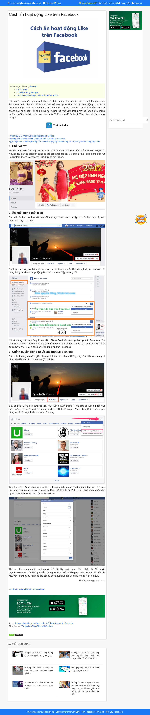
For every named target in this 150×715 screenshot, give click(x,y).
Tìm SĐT (100, 712)
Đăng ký (137, 3)
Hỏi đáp (49, 3)
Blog (34, 626)
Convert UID (61, 712)
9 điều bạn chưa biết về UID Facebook (27, 589)
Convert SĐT (74, 712)
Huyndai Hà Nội (45, 629)
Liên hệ (50, 712)
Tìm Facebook (88, 712)
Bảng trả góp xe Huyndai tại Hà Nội (88, 629)
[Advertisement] (125, 73)
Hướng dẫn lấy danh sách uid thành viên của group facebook (37, 139)
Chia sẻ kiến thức (45, 626)
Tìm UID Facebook (114, 712)
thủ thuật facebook (54, 623)
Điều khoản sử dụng (36, 712)
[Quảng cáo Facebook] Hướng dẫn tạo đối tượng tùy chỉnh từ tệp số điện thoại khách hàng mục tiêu (55, 141)
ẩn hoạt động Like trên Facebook (29, 623)
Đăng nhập (125, 3)
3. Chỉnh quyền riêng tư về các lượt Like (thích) (37, 95)
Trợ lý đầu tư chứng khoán (21, 632)
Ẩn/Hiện (33, 86)
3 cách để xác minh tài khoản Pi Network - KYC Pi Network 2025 (39, 686)
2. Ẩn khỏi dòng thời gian (27, 92)
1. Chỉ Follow (22, 89)
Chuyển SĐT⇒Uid (109, 3)
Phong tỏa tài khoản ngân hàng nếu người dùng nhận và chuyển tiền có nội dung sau (85, 655)
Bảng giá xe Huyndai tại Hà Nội (23, 629)
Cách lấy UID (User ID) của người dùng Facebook (32, 136)
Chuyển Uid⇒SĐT (89, 3)
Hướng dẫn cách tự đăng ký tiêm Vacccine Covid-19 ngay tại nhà (39, 670)
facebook (69, 623)
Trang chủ (26, 626)
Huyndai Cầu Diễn (62, 629)
